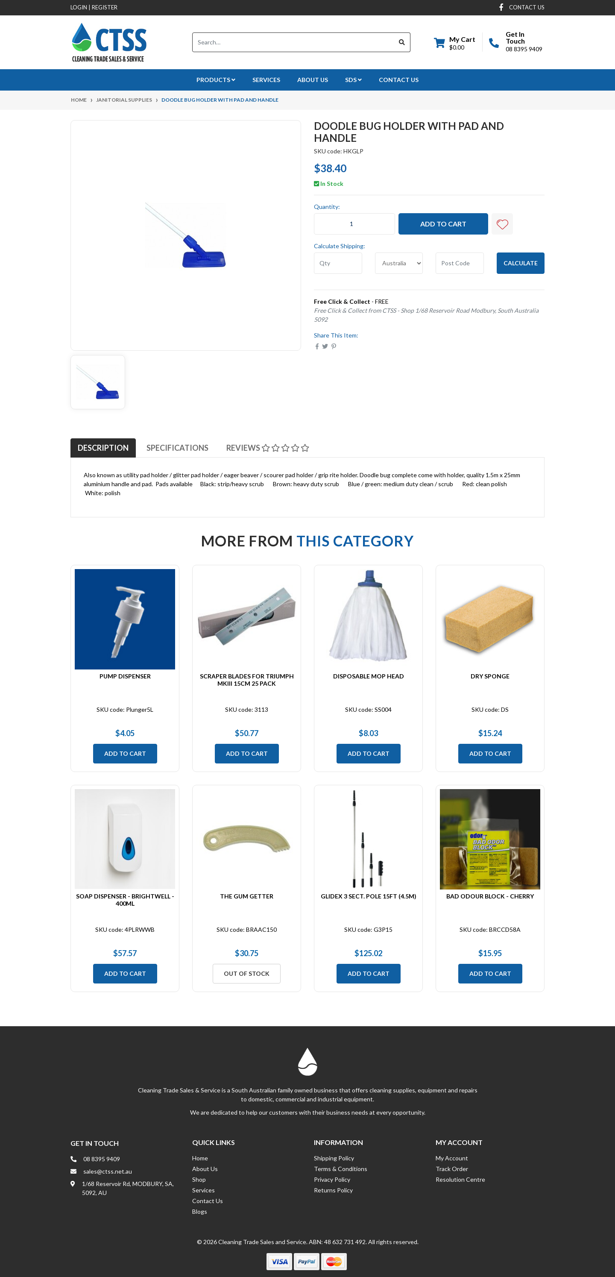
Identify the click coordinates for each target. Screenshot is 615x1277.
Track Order (452, 1168)
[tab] (103, 447)
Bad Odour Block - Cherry (490, 896)
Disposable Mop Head (368, 676)
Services (266, 79)
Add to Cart (443, 224)
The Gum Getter (246, 896)
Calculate (521, 263)
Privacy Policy (332, 1179)
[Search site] (402, 42)
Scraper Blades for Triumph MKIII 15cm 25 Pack (247, 679)
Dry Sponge (490, 676)
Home (200, 1158)
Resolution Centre (460, 1179)
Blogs (199, 1211)
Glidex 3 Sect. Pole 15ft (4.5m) (368, 896)
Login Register (93, 7)
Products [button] (215, 79)
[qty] (338, 263)
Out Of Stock (246, 973)
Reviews (267, 447)
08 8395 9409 (524, 49)
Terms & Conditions (340, 1168)
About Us (312, 79)
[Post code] (460, 263)
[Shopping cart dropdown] (454, 42)
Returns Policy (333, 1190)
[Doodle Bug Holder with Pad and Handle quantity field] (354, 224)
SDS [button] (353, 79)
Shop (199, 1179)
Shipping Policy (334, 1158)
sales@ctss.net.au (107, 1171)
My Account (452, 1158)
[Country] (399, 263)
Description (103, 447)
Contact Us (399, 79)
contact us (527, 7)
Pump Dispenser (125, 676)
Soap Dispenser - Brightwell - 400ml (125, 899)
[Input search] (293, 42)
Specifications (177, 447)
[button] (502, 224)
